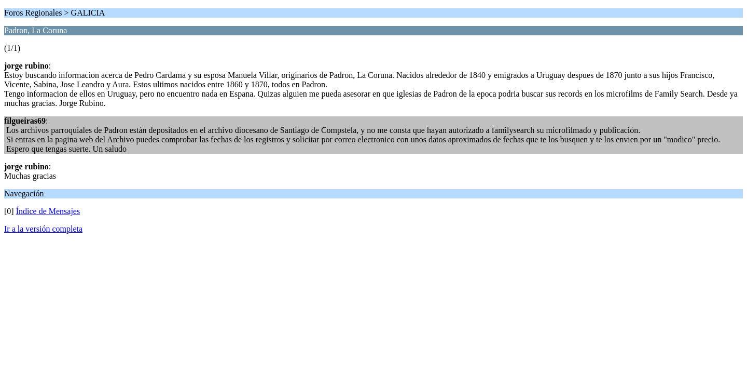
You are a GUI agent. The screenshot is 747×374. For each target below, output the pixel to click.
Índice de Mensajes (48, 211)
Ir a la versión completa (43, 228)
